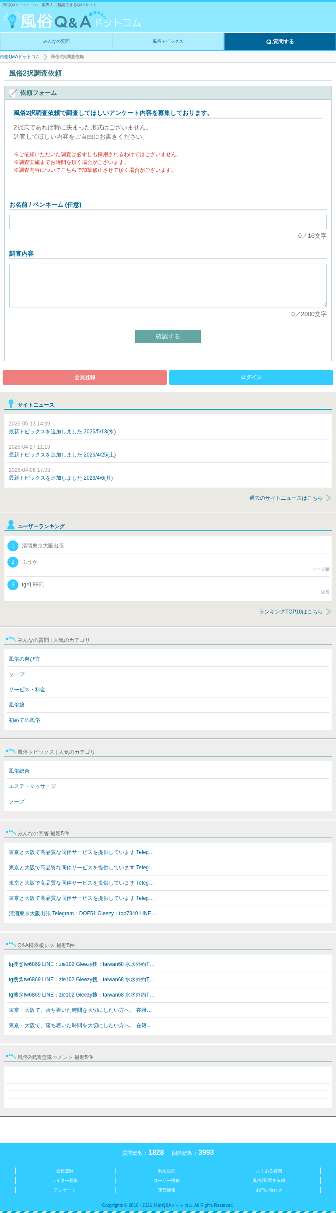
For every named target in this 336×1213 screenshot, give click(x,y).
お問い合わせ (269, 1190)
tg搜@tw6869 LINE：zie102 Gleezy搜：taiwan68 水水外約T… (82, 964)
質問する (280, 41)
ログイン (251, 377)
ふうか (168, 564)
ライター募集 (65, 1180)
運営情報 (166, 1190)
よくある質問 (269, 1170)
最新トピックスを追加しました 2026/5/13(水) (62, 428)
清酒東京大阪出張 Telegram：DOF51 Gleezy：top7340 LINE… (82, 913)
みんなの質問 (56, 41)
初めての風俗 (24, 720)
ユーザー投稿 (167, 1180)
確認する (168, 336)
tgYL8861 (168, 587)
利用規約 (166, 1170)
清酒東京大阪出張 (35, 545)
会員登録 (84, 377)
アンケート (65, 1190)
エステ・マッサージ (32, 786)
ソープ (16, 674)
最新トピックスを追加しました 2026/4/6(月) (61, 474)
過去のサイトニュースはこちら (286, 498)
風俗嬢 (16, 705)
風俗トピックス (168, 41)
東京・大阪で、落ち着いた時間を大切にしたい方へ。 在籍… (80, 1010)
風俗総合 (19, 771)
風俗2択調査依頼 (269, 1180)
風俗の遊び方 (24, 659)
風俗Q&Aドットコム (20, 56)
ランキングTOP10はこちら (291, 612)
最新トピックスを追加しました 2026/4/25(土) (62, 451)
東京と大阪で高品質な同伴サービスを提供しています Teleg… (81, 852)
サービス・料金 (27, 690)
